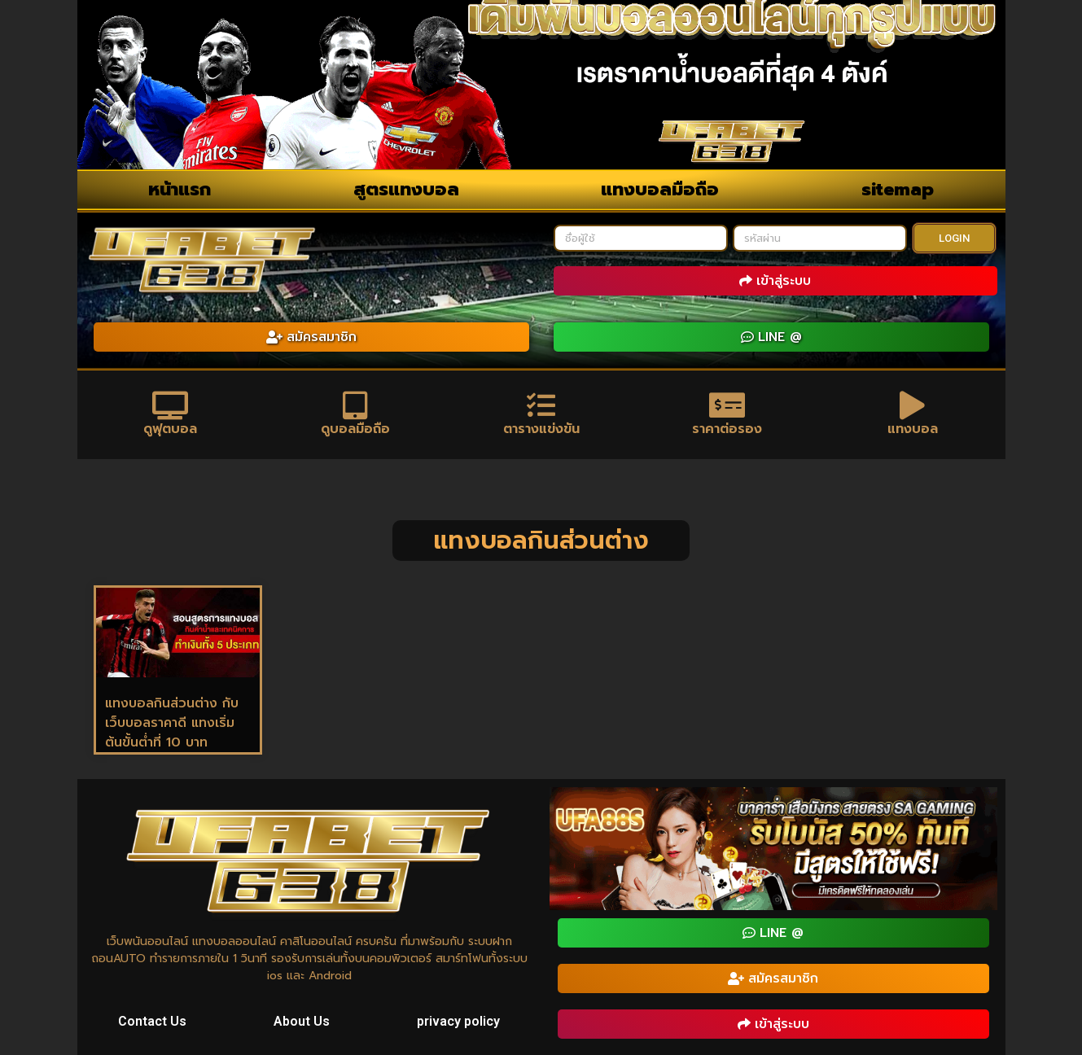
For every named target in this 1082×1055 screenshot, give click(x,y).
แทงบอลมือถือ (660, 189)
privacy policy (458, 1021)
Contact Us (152, 1021)
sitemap (897, 189)
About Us (302, 1021)
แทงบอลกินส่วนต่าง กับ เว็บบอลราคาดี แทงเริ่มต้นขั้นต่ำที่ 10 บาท (172, 723)
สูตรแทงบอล (406, 189)
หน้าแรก (179, 189)
